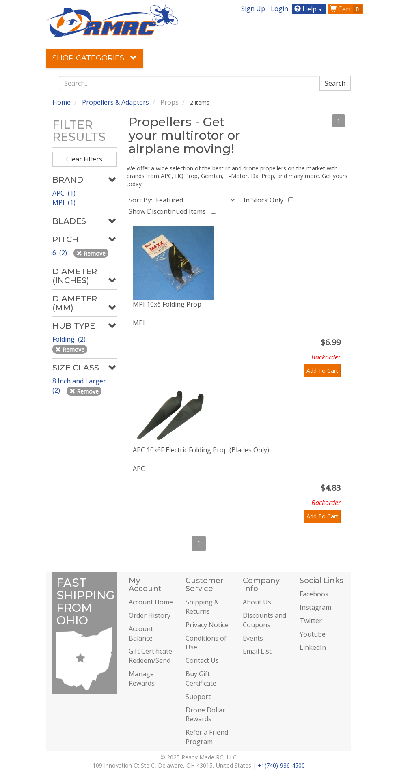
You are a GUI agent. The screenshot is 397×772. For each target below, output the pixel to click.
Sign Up (253, 8)
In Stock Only (265, 200)
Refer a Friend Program (207, 737)
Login (279, 8)
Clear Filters (84, 159)
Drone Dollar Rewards (205, 714)
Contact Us (202, 660)
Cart (346, 8)
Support (198, 696)
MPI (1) (64, 202)
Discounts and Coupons (264, 620)
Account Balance (141, 633)
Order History (149, 615)
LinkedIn (313, 647)
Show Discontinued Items (169, 211)
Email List (257, 651)
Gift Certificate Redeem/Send (150, 656)
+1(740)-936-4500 (281, 765)
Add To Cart (322, 370)
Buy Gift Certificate (201, 678)
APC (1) (64, 193)
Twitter (311, 620)
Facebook (314, 593)
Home (61, 102)
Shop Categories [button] (94, 58)
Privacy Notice (207, 624)
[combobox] (188, 83)
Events (253, 638)
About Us (257, 602)
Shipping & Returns (202, 607)
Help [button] (309, 8)
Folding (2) (69, 339)
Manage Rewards (142, 678)
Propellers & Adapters (115, 102)
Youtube (313, 634)
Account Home (151, 602)
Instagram (315, 607)
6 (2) (60, 252)
